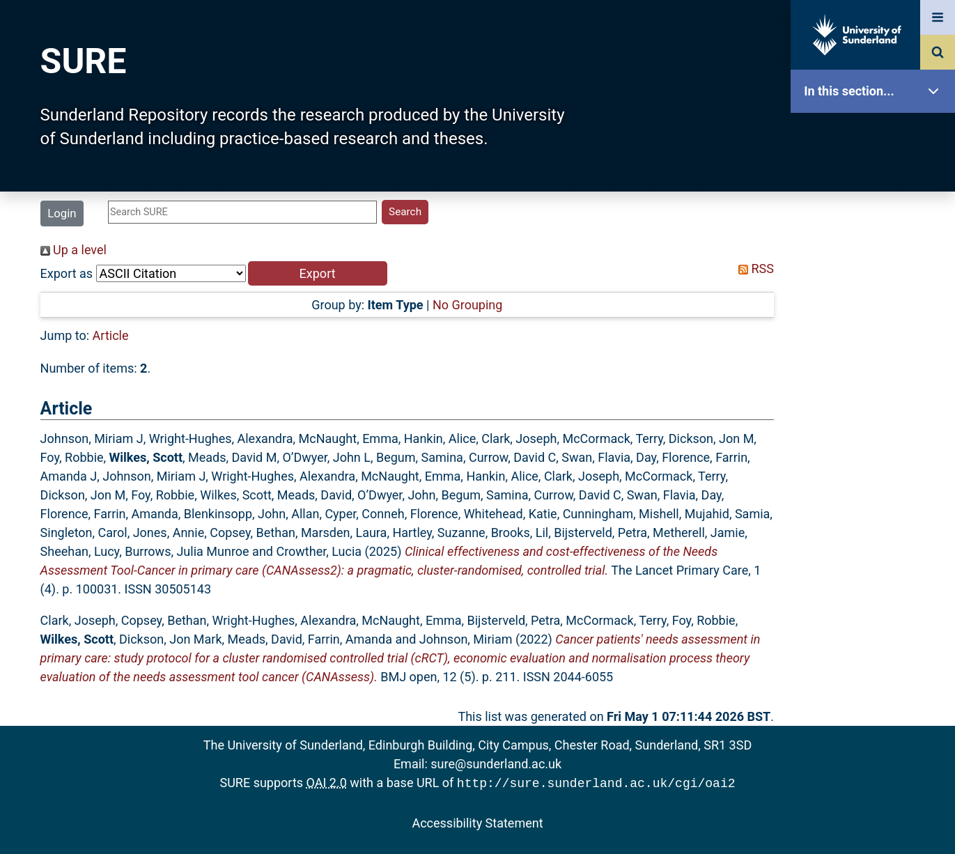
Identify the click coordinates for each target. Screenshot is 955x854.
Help (876, 488)
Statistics (876, 400)
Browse (876, 268)
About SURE (876, 223)
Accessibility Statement (477, 821)
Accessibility (876, 532)
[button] (317, 273)
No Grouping (467, 304)
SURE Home (876, 135)
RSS (753, 268)
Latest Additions (876, 355)
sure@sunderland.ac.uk (495, 763)
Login (61, 213)
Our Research (876, 179)
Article (111, 335)
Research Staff (876, 444)
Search (876, 311)
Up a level (73, 249)
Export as (66, 273)
